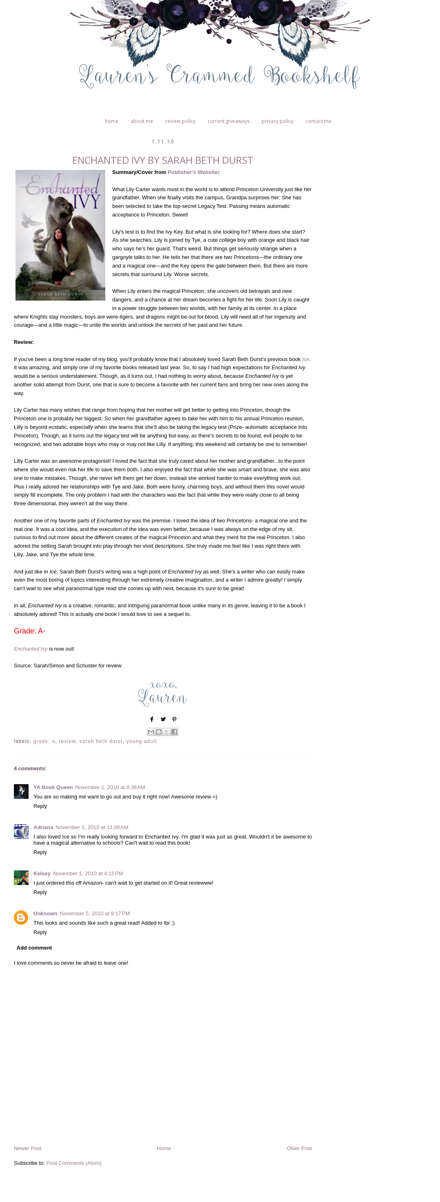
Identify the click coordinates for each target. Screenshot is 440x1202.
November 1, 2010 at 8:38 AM (110, 787)
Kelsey (42, 873)
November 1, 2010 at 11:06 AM (92, 827)
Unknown (45, 913)
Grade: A (44, 741)
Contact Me (318, 121)
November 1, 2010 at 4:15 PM (88, 873)
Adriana (43, 827)
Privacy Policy (277, 121)
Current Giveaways (228, 121)
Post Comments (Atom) (74, 1163)
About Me (142, 121)
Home (111, 121)
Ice (305, 359)
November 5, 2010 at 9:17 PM (95, 913)
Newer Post (27, 1148)
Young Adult (142, 741)
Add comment (34, 948)
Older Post (299, 1148)
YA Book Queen (53, 787)
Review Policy (180, 121)
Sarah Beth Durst (101, 741)
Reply (40, 806)
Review (67, 741)
